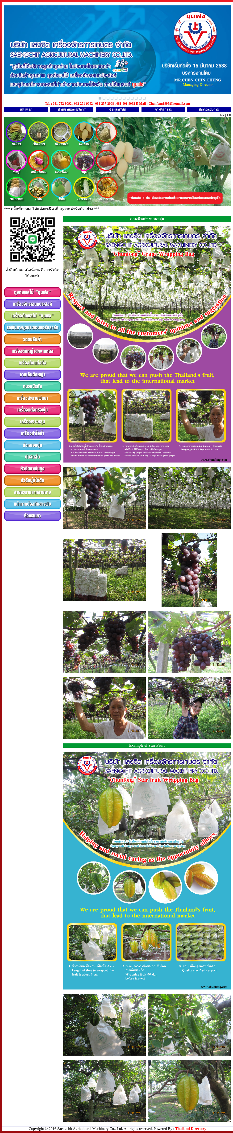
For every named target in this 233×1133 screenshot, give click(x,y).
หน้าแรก (26, 109)
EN (222, 115)
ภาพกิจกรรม (163, 109)
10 (136, 98)
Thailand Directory (190, 1129)
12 (144, 98)
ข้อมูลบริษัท (117, 109)
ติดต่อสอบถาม (209, 109)
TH (229, 115)
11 (140, 98)
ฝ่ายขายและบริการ (72, 109)
